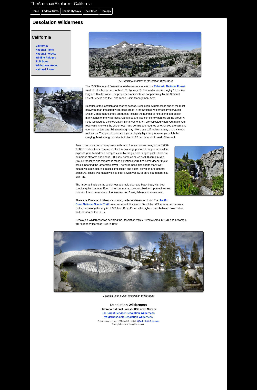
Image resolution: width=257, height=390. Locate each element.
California (42, 45)
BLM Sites (42, 61)
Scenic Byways (71, 11)
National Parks (45, 49)
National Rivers (45, 69)
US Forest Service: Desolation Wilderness (128, 313)
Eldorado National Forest (169, 86)
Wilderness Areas (47, 65)
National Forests (46, 53)
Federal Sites (50, 11)
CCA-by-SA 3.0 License (148, 321)
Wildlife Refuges (46, 57)
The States (90, 11)
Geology (106, 11)
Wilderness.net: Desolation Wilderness (128, 317)
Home (35, 11)
